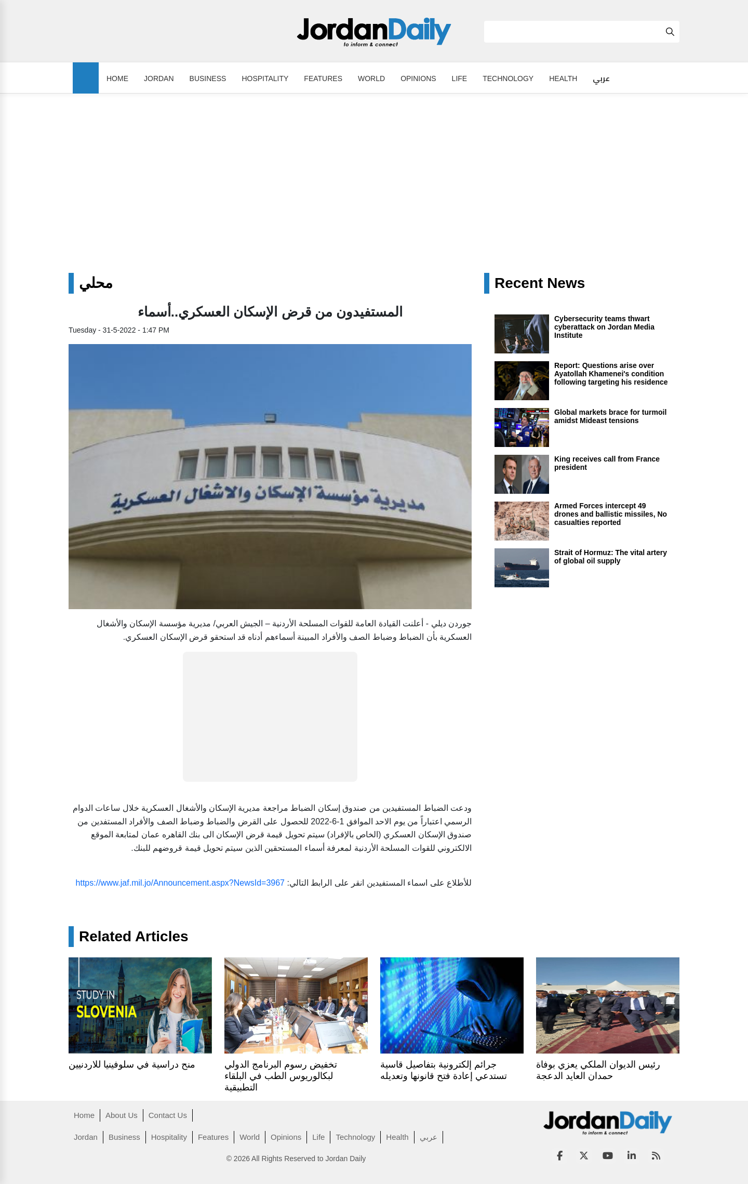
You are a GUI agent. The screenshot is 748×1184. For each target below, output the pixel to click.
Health (563, 78)
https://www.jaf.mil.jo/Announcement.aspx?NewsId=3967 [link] (180, 882)
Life (460, 78)
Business (208, 78)
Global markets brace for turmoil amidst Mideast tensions (610, 416)
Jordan (159, 78)
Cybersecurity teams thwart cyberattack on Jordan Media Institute (604, 326)
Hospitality (265, 78)
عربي (601, 78)
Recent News (540, 283)
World (371, 78)
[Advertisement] (374, 195)
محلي (96, 283)
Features (323, 78)
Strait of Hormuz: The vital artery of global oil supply (610, 556)
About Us (121, 1115)
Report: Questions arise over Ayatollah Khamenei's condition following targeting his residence (611, 373)
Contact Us (168, 1115)
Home (117, 78)
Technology (508, 78)
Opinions (418, 78)
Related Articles (134, 936)
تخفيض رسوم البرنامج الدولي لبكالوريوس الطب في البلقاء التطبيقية (280, 1076)
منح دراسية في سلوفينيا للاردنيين (132, 1064)
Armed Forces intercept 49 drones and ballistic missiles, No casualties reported (610, 514)
